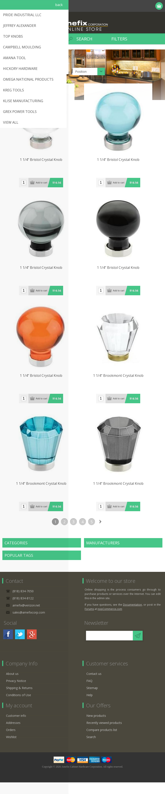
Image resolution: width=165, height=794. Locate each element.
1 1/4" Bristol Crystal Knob (42, 162)
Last (109, 533)
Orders (11, 741)
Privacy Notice (16, 692)
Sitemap (92, 699)
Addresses (13, 734)
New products (96, 727)
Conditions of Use (18, 707)
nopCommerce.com (110, 620)
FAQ (89, 692)
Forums (89, 620)
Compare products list (101, 741)
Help (89, 707)
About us (12, 685)
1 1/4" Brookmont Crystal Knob (122, 384)
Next (100, 533)
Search (91, 748)
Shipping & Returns (19, 699)
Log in (142, 6)
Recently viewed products (104, 734)
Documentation (132, 616)
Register (134, 6)
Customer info (16, 727)
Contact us (93, 685)
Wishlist (11, 748)
